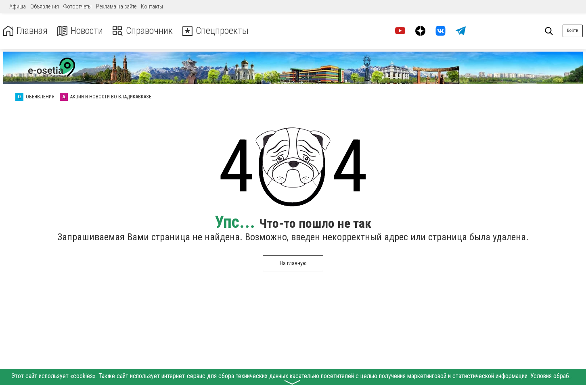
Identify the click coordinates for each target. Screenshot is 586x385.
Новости (80, 30)
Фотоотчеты (77, 6)
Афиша (17, 6)
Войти (572, 30)
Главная (25, 30)
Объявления (44, 6)
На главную (293, 263)
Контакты (152, 6)
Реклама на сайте (116, 6)
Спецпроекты (215, 30)
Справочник (143, 30)
